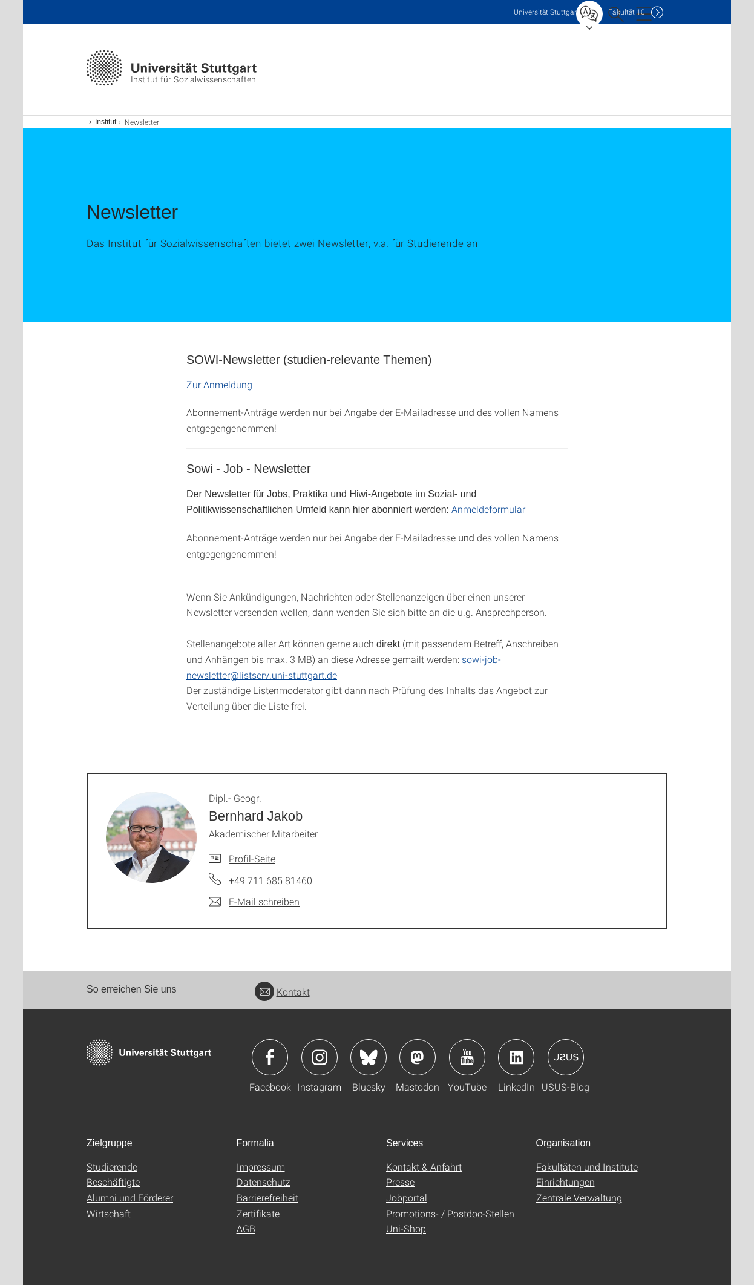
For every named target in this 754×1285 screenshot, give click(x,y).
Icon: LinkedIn (516, 1057)
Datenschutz (263, 1181)
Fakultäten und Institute (587, 1166)
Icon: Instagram (319, 1057)
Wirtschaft (109, 1213)
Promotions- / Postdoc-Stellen (450, 1213)
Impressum (261, 1166)
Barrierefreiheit (267, 1197)
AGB (246, 1228)
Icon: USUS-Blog (566, 1057)
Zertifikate (258, 1213)
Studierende (112, 1166)
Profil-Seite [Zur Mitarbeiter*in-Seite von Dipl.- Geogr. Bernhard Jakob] (252, 858)
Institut (105, 121)
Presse (400, 1181)
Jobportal (406, 1197)
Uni (546, 11)
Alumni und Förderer (130, 1197)
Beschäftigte (113, 1181)
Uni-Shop (406, 1228)
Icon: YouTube (467, 1057)
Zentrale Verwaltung (579, 1197)
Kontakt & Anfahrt (424, 1166)
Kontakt (282, 991)
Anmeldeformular (488, 509)
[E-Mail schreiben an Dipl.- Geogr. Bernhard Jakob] (254, 902)
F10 (626, 11)
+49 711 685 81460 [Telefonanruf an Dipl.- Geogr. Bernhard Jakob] (270, 880)
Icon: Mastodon (417, 1057)
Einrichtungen (565, 1181)
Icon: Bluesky (368, 1057)
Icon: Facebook (270, 1057)
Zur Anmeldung (219, 384)
